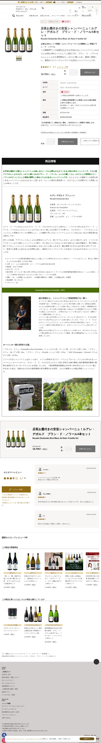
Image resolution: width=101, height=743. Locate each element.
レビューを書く (18, 479)
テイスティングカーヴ (9, 702)
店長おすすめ (44, 16)
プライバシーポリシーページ (15, 739)
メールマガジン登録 (8, 689)
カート (84, 11)
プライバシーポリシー (9, 707)
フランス (63, 82)
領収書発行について (8, 682)
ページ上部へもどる (96, 659)
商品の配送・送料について (10, 674)
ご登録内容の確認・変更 (10, 684)
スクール (90, 10)
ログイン (73, 11)
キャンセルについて (8, 679)
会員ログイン (6, 687)
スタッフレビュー (73, 16)
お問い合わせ (6, 710)
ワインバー (96, 10)
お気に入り (78, 11)
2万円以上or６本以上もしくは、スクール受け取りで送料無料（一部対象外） (68, 131)
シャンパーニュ (73, 82)
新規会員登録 (86, 16)
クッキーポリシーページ (32, 739)
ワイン (62, 86)
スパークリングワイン (74, 86)
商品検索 (44, 651)
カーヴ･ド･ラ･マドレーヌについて (13, 700)
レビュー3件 (62, 66)
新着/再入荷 (33, 16)
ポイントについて (7, 677)
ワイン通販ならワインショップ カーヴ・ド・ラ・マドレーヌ (9, 9)
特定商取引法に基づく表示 (10, 705)
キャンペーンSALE (58, 16)
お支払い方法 (6, 672)
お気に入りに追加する (85, 141)
